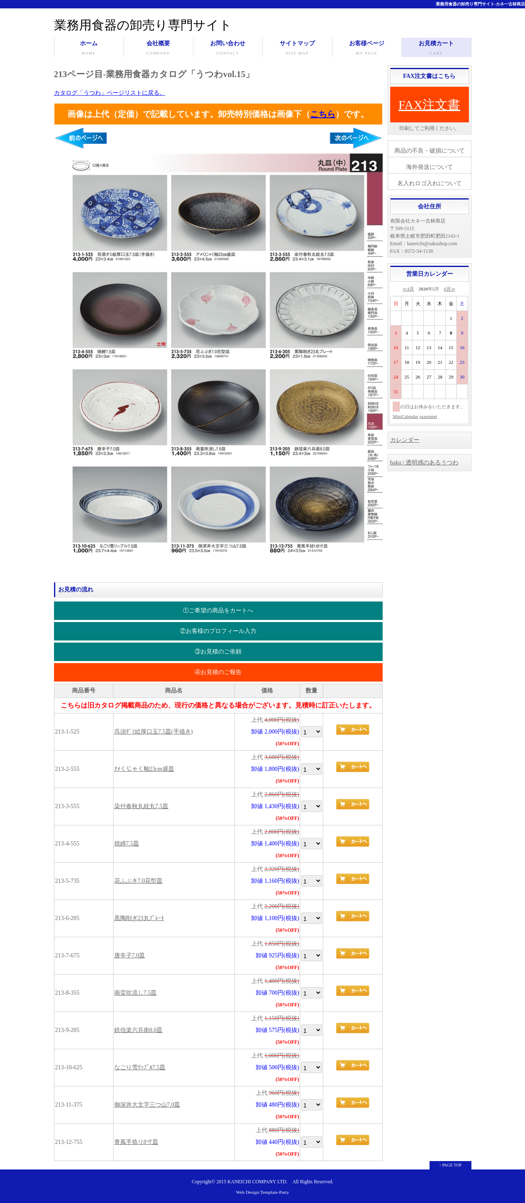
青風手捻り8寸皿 (136, 1142)
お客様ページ (366, 48)
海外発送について (429, 167)
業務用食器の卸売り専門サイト (143, 25)
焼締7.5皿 (126, 843)
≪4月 (408, 288)
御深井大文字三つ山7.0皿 (147, 1105)
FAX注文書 (430, 104)
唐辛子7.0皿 (129, 955)
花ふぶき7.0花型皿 (138, 881)
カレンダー (404, 440)
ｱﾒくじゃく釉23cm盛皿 (144, 769)
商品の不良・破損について (429, 151)
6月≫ (450, 288)
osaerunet (428, 416)
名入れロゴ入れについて (429, 183)
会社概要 (158, 48)
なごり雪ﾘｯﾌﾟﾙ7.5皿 (140, 1067)
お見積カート (436, 48)
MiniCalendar (405, 416)
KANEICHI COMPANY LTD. (257, 1182)
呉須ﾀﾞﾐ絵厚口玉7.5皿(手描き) (153, 732)
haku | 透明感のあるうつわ (424, 462)
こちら (322, 114)
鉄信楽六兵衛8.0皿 (138, 1030)
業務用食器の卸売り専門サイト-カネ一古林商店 (480, 4)
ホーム (89, 48)
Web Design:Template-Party (262, 1192)
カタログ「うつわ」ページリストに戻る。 (109, 93)
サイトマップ (297, 48)
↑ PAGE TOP (450, 1165)
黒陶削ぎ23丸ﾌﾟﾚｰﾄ (139, 918)
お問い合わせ (227, 48)
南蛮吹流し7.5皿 (135, 993)
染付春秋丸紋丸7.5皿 (141, 806)
